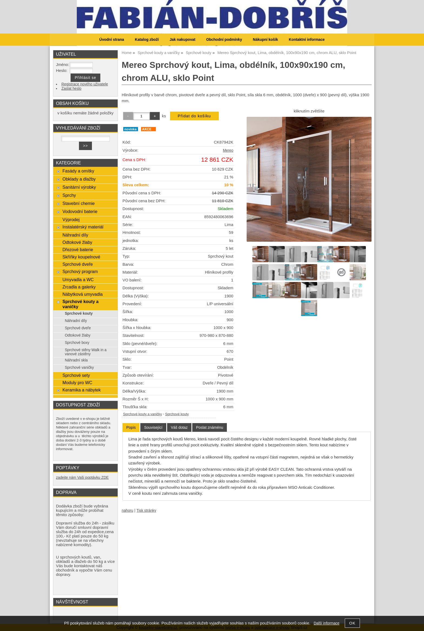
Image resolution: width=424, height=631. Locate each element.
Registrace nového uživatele (84, 84)
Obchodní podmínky (224, 40)
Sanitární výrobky (79, 187)
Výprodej (71, 219)
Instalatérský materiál (82, 226)
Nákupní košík (265, 40)
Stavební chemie (78, 203)
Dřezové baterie (77, 249)
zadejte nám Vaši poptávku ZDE (82, 478)
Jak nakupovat (182, 40)
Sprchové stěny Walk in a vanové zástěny (86, 352)
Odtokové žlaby (77, 242)
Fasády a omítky (78, 170)
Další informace (326, 623)
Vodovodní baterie (79, 211)
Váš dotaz (179, 427)
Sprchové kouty (177, 414)
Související (153, 427)
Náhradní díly (75, 235)
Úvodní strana (111, 40)
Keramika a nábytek (81, 389)
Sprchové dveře (77, 264)
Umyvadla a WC (78, 279)
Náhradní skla (76, 360)
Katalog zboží (147, 40)
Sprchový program (80, 271)
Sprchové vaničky (79, 368)
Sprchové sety (76, 375)
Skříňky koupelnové (81, 256)
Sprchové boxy (77, 343)
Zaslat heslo (71, 89)
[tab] (131, 427)
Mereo (228, 150)
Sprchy (69, 195)
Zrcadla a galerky (79, 286)
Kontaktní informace (307, 40)
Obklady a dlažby (79, 179)
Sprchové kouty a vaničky (142, 414)
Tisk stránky (146, 511)
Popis (131, 427)
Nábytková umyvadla (82, 294)
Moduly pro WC (77, 382)
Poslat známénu (209, 427)
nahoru (127, 511)
